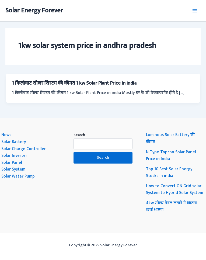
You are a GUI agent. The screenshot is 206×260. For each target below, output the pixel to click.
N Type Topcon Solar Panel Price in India (171, 155)
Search (79, 135)
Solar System (13, 169)
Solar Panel (11, 162)
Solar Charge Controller (23, 148)
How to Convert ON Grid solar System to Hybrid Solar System (174, 189)
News (6, 134)
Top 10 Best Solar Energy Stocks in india (169, 172)
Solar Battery (13, 141)
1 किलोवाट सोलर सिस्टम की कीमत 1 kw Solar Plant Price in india (74, 83)
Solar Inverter (14, 155)
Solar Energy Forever (34, 10)
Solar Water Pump (18, 176)
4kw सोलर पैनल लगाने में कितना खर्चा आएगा (171, 206)
